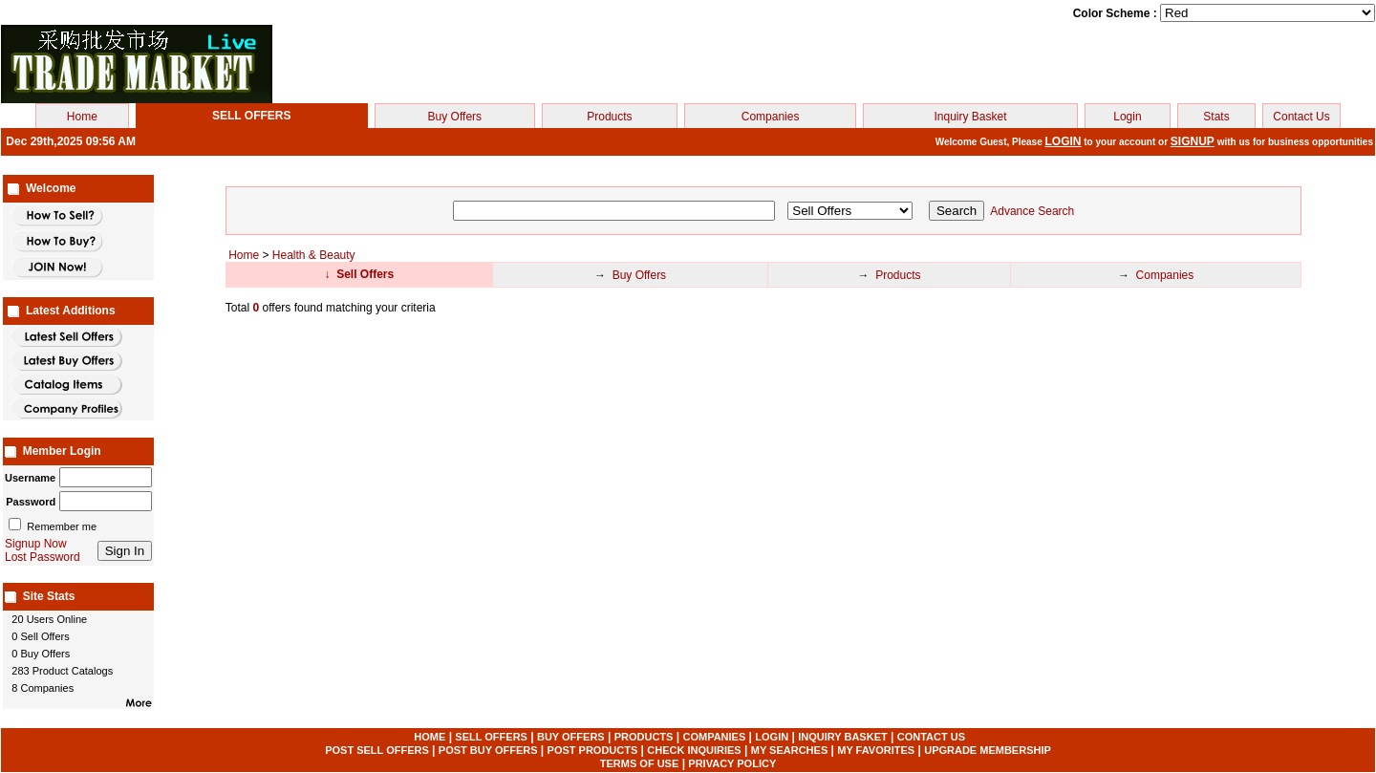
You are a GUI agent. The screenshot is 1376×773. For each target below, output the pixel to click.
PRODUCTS (644, 736)
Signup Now (36, 543)
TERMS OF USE (639, 763)
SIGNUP (1193, 141)
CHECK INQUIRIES (694, 750)
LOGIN (1063, 141)
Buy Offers (455, 116)
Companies (771, 116)
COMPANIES (713, 736)
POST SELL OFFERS (377, 750)
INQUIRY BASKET (843, 736)
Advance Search (1032, 211)
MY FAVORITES (875, 750)
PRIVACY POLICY (732, 763)
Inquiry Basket (970, 116)
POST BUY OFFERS (488, 750)
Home (82, 116)
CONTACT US (931, 736)
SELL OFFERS (491, 736)
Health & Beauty (313, 255)
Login (1127, 116)
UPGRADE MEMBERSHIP (987, 750)
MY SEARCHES (789, 750)
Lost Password (42, 557)
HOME (429, 736)
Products (609, 116)
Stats (1216, 116)
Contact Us (1301, 116)
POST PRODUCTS (593, 750)
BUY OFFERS (571, 736)
